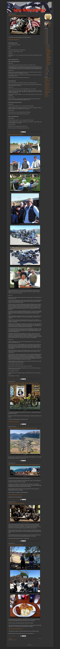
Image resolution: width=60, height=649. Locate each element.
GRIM (50, 22)
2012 (46, 72)
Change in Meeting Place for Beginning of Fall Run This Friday (22, 428)
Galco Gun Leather (47, 81)
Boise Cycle (46, 79)
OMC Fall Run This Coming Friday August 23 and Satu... (48, 60)
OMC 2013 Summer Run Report (15, 134)
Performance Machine (48, 91)
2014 (46, 42)
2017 (46, 39)
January (47, 71)
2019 (46, 37)
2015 (46, 41)
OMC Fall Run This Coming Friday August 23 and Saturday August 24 (24, 464)
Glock (46, 82)
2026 (46, 29)
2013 (46, 43)
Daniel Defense (47, 80)
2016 (46, 40)
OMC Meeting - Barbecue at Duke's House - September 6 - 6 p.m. (23, 383)
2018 (46, 38)
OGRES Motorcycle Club (48, 89)
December (47, 44)
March (47, 70)
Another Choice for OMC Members (16, 503)
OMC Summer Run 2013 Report (15, 545)
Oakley (46, 90)
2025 (46, 30)
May (46, 68)
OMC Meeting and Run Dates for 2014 (17, 15)
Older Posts (40, 638)
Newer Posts (10, 638)
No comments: (17, 460)
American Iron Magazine (48, 78)
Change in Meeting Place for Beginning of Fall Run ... (49, 57)
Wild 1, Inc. (46, 96)
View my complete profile (49, 25)
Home (25, 638)
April (46, 69)
